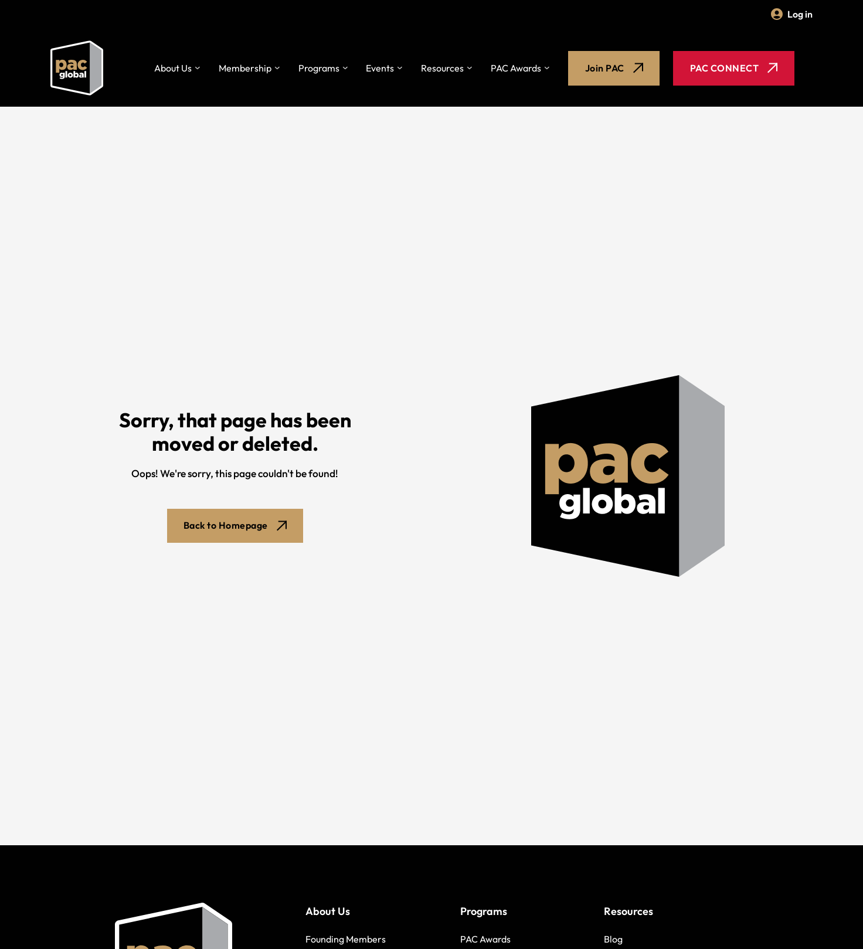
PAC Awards (516, 69)
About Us (173, 69)
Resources (442, 69)
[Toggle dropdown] (198, 70)
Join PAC (614, 69)
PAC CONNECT (734, 69)
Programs (318, 69)
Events (380, 69)
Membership (245, 69)
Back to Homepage (235, 528)
